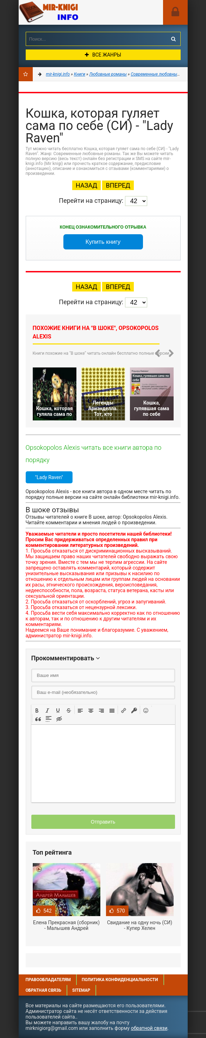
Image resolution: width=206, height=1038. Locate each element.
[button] (37, 709)
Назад (86, 185)
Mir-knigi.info (71, 12)
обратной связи (149, 1028)
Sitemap (81, 990)
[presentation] (37, 710)
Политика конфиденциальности (120, 979)
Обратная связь (44, 990)
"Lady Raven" (49, 477)
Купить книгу (103, 241)
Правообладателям (48, 979)
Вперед (118, 185)
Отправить (103, 822)
